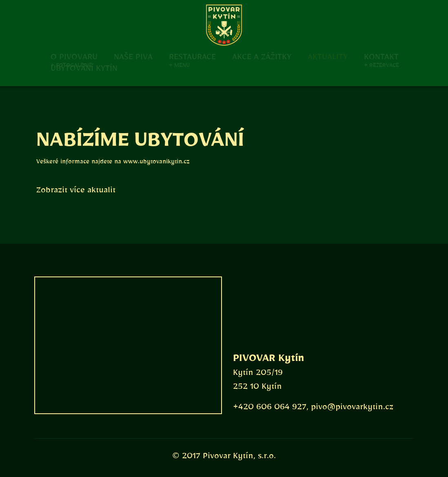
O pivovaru (74, 56)
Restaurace (192, 56)
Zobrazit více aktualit (75, 192)
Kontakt (381, 56)
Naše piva (133, 56)
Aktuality (328, 56)
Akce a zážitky (261, 56)
